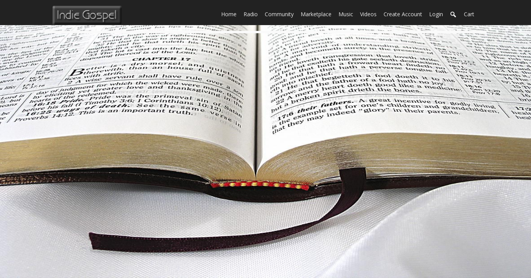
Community (281, 13)
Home (230, 13)
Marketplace (318, 13)
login (436, 14)
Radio (252, 13)
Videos (370, 13)
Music (347, 13)
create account (403, 14)
